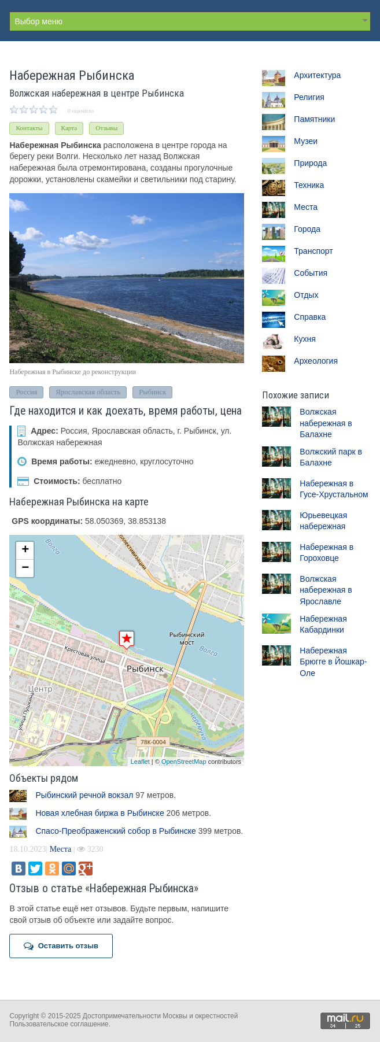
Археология (316, 360)
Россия (26, 392)
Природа (310, 163)
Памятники (314, 119)
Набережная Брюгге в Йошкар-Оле (333, 662)
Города (307, 229)
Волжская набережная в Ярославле (326, 590)
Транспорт (313, 251)
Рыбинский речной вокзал (84, 795)
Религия (309, 97)
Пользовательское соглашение (58, 1024)
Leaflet (140, 761)
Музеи (306, 141)
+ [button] (25, 550)
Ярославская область (88, 392)
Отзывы (106, 127)
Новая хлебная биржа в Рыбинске (99, 813)
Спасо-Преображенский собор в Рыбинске (115, 831)
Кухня (304, 338)
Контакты (29, 127)
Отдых (306, 295)
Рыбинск (152, 392)
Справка (310, 317)
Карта (69, 127)
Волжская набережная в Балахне (326, 423)
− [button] (25, 568)
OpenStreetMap (183, 761)
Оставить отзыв (61, 946)
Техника (309, 185)
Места (61, 849)
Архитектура (317, 75)
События (310, 273)
